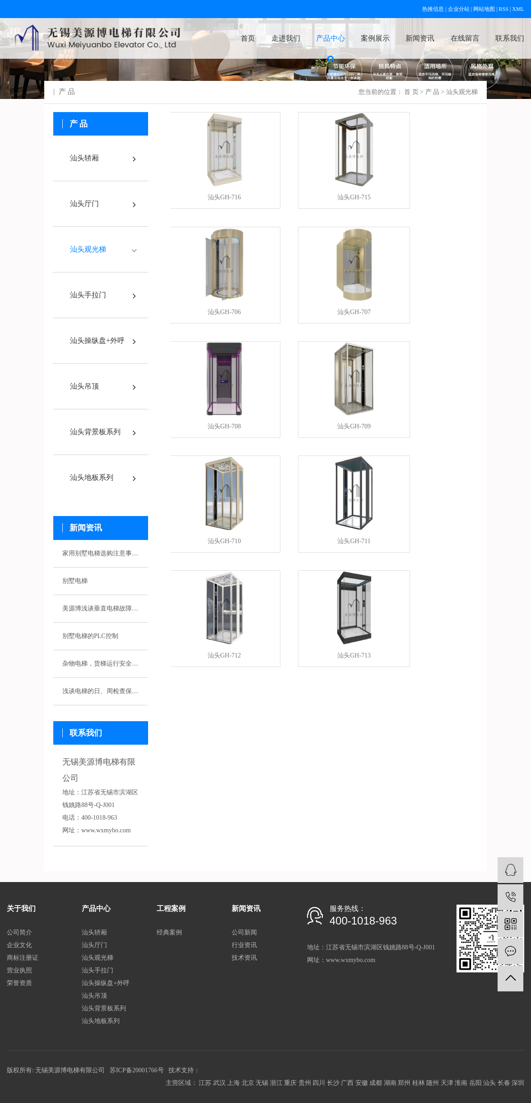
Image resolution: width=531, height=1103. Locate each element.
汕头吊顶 (84, 386)
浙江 (276, 1083)
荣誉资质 (19, 983)
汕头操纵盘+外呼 (97, 340)
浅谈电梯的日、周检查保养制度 (100, 691)
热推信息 (433, 9)
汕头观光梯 (462, 92)
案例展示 (375, 38)
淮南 (461, 1083)
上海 (233, 1083)
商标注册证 (22, 957)
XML (518, 9)
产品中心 (330, 38)
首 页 (411, 92)
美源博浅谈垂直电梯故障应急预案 (100, 608)
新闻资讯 (419, 38)
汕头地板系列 (91, 477)
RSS (503, 9)
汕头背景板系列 (95, 432)
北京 (248, 1083)
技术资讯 (244, 957)
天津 (447, 1083)
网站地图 (484, 9)
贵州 (304, 1083)
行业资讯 (244, 945)
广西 (347, 1083)
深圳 (518, 1083)
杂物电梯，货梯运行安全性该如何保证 (100, 663)
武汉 (219, 1083)
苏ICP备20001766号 (137, 1070)
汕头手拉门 (88, 295)
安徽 (361, 1083)
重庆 (290, 1083)
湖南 (390, 1083)
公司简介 (19, 932)
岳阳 (475, 1083)
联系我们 (509, 38)
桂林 (418, 1083)
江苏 (205, 1083)
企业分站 (459, 9)
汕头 (489, 1083)
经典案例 (169, 932)
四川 (318, 1083)
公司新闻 (244, 932)
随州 (432, 1083)
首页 (248, 38)
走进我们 (285, 38)
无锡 (262, 1083)
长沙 (333, 1083)
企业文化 (19, 945)
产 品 (432, 92)
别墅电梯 (75, 580)
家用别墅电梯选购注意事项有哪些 (100, 553)
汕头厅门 (84, 203)
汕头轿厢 (84, 158)
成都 (375, 1083)
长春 (504, 1083)
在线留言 (465, 38)
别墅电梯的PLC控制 (90, 636)
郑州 (404, 1083)
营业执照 (19, 970)
